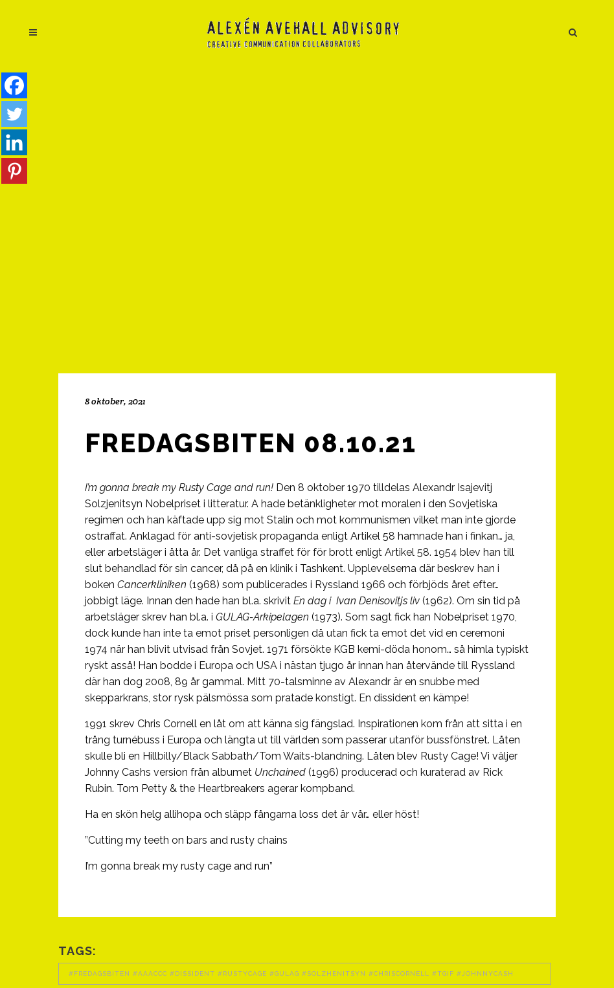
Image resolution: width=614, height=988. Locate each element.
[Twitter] (14, 114)
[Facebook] (14, 85)
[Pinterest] (14, 171)
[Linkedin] (14, 142)
